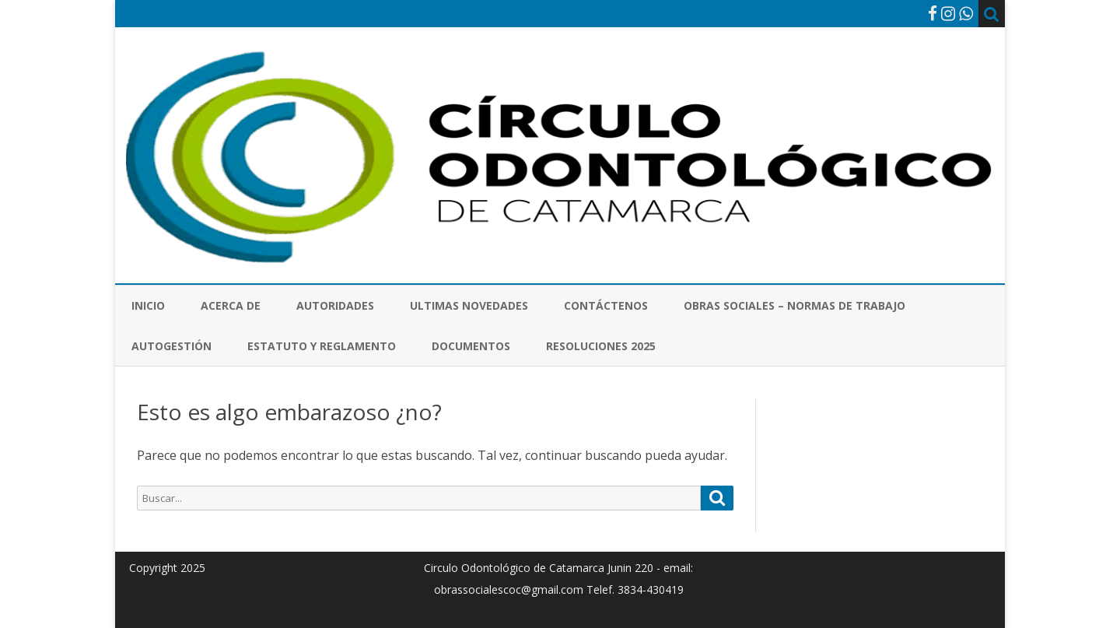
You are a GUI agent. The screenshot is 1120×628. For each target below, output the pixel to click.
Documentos (471, 346)
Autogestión (171, 346)
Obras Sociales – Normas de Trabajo (794, 305)
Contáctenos (606, 305)
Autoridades (335, 305)
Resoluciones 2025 (601, 346)
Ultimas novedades (469, 305)
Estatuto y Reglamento (321, 346)
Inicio (148, 305)
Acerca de (231, 305)
